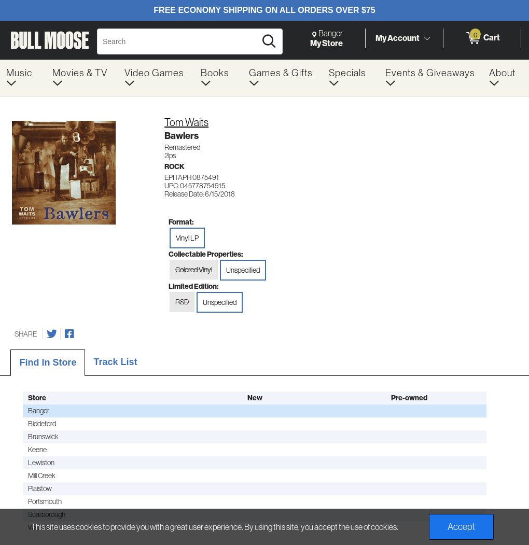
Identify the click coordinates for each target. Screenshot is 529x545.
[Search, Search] (178, 41)
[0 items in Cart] (482, 38)
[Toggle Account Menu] (427, 39)
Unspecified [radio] (243, 270)
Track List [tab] (115, 362)
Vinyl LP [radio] (187, 238)
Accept (461, 527)
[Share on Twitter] (52, 334)
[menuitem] (23, 78)
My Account (397, 38)
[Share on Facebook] (69, 334)
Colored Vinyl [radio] (193, 269)
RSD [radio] (182, 302)
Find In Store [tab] (47, 362)
